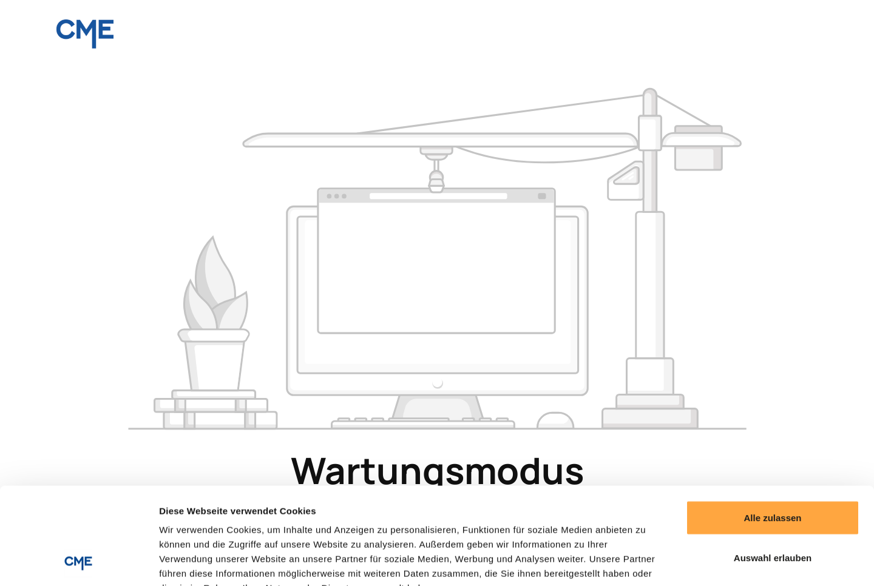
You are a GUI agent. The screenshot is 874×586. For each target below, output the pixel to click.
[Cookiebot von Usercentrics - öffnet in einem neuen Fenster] (78, 562)
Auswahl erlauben (772, 467)
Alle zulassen (772, 427)
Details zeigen (645, 562)
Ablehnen (772, 506)
